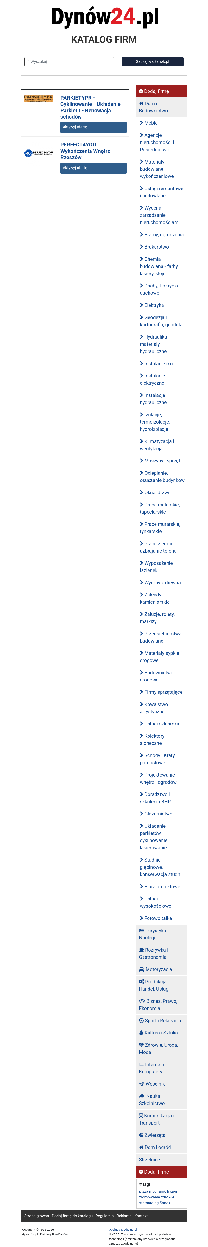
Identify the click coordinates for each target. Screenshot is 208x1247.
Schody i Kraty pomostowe (157, 759)
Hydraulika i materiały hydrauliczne (154, 344)
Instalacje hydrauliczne (153, 398)
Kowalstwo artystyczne (154, 707)
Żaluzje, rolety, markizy (157, 617)
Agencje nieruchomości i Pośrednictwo (157, 142)
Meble (149, 123)
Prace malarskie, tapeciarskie (160, 508)
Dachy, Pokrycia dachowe (159, 289)
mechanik (157, 1191)
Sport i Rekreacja (160, 1020)
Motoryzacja (155, 969)
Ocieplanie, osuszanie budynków (162, 476)
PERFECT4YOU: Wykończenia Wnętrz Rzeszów (85, 151)
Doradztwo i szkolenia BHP (155, 797)
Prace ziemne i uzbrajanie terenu (158, 547)
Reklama (124, 1216)
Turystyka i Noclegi (154, 934)
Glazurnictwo (156, 814)
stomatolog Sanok (154, 1203)
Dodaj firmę (154, 91)
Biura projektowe (160, 886)
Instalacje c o (156, 363)
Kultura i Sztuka (158, 1033)
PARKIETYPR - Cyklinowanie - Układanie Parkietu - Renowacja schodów (90, 107)
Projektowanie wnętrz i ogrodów (158, 778)
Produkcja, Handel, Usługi (154, 985)
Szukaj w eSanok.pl (152, 61)
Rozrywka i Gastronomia (153, 953)
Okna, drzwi (154, 492)
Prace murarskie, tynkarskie (160, 527)
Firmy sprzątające (161, 692)
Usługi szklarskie (160, 724)
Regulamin (105, 1216)
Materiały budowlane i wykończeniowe (157, 169)
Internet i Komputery (151, 1068)
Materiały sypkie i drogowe (161, 656)
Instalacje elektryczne (152, 379)
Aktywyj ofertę (75, 127)
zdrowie (167, 1197)
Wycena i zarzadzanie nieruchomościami (160, 215)
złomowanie (149, 1197)
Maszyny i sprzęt (160, 461)
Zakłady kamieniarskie (155, 598)
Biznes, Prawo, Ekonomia (158, 1004)
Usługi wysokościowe (155, 902)
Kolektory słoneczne (152, 739)
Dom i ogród (155, 1147)
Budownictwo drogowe (157, 676)
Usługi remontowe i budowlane (161, 192)
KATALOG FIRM (104, 39)
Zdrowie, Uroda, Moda (158, 1048)
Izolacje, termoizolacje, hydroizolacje (155, 422)
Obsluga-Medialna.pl (123, 1229)
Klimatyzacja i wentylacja (157, 444)
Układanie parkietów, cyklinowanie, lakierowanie (154, 837)
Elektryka (152, 305)
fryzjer (172, 1191)
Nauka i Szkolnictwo (152, 1099)
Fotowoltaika (156, 918)
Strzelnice (149, 1159)
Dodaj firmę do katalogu (72, 1216)
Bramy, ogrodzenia (162, 234)
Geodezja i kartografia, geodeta (161, 321)
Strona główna (36, 1216)
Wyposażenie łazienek (156, 566)
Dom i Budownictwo (153, 107)
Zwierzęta (152, 1135)
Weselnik (152, 1084)
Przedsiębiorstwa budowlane (161, 637)
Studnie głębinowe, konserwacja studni (161, 867)
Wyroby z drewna (160, 582)
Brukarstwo (154, 247)
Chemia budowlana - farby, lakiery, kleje (159, 266)
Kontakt (141, 1216)
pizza (143, 1191)
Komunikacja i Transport (156, 1119)
